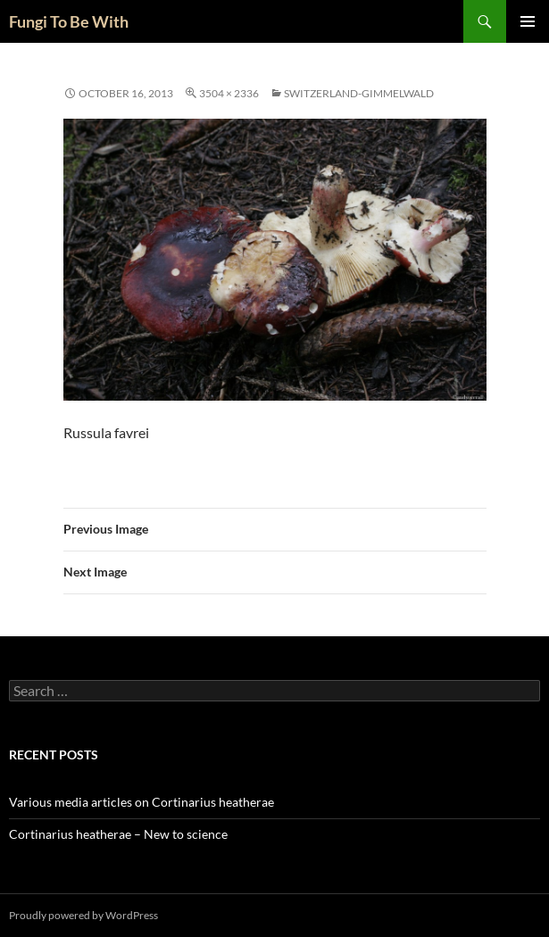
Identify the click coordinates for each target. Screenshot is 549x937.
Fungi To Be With (69, 21)
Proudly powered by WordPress (83, 915)
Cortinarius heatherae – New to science (118, 834)
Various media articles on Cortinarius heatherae (141, 801)
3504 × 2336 (229, 93)
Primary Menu (527, 21)
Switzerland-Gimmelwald (359, 93)
